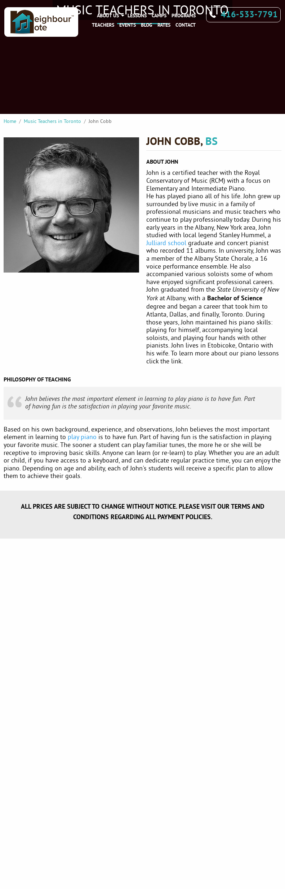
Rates (163, 25)
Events (127, 25)
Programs (184, 15)
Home (10, 121)
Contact (185, 25)
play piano (82, 437)
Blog (146, 25)
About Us (108, 15)
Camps (159, 15)
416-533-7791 (249, 14)
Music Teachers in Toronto (52, 121)
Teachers (103, 25)
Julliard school (166, 243)
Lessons (137, 15)
